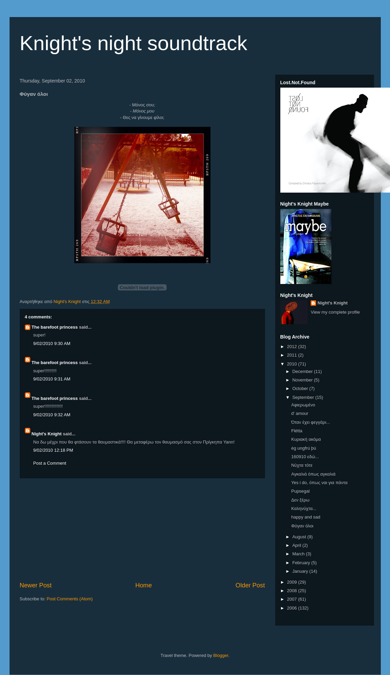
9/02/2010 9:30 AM (52, 343)
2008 (292, 590)
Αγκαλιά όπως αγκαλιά (313, 474)
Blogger (220, 655)
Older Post (250, 585)
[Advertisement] (142, 529)
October (300, 388)
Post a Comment (49, 463)
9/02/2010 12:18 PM (53, 450)
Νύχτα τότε (302, 465)
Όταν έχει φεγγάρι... (310, 422)
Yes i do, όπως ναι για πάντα (319, 482)
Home (143, 585)
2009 (292, 582)
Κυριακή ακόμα (306, 439)
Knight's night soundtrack (134, 43)
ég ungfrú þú (303, 448)
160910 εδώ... (305, 456)
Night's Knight (47, 433)
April (297, 545)
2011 (292, 355)
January (300, 571)
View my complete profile (335, 312)
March (299, 553)
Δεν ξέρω (300, 499)
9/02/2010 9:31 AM (52, 378)
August (299, 536)
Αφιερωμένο (303, 404)
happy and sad (305, 517)
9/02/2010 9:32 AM (52, 414)
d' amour (299, 413)
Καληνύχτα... (303, 508)
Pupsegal (300, 491)
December (303, 371)
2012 (292, 346)
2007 (292, 599)
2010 (292, 363)
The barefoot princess (55, 327)
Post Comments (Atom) (70, 598)
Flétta (296, 430)
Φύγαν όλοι (302, 525)
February (301, 562)
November (303, 379)
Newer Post (36, 585)
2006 (292, 608)
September (303, 397)
